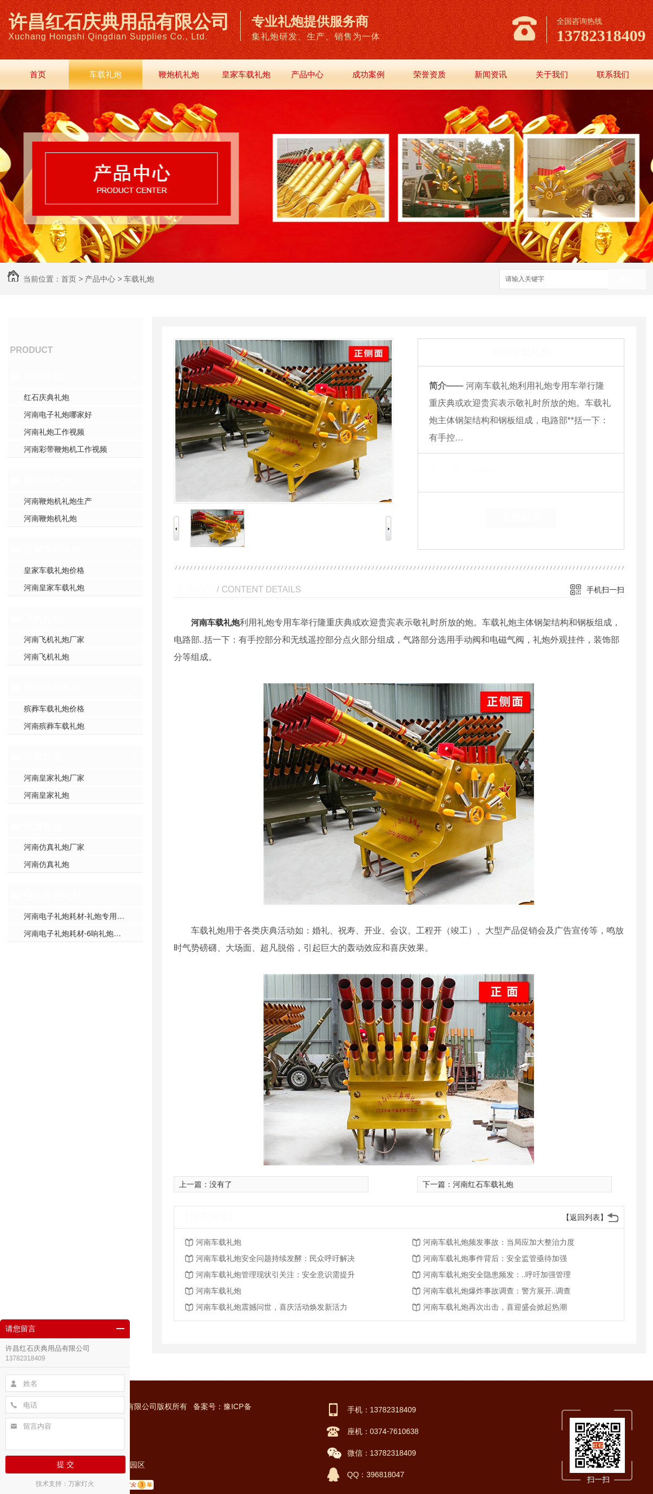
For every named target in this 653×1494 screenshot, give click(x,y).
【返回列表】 (585, 1217)
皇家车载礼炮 (246, 74)
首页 (38, 74)
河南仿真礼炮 (46, 864)
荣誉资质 (429, 74)
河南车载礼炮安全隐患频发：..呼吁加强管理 (497, 1274)
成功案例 (368, 74)
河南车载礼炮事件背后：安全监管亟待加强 (495, 1258)
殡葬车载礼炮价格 (54, 708)
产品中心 (307, 74)
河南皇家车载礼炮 (54, 587)
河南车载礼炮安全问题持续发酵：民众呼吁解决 (275, 1258)
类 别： (447, 469)
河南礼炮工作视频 (54, 432)
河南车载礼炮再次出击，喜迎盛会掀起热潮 (495, 1307)
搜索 (627, 279)
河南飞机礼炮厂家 (54, 639)
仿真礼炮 (43, 826)
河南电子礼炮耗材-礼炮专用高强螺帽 (83, 916)
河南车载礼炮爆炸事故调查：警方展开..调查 (497, 1290)
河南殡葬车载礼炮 (54, 726)
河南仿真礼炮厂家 (54, 847)
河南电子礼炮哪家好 (58, 414)
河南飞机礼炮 (46, 656)
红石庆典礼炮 (46, 397)
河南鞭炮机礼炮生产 (58, 501)
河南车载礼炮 (215, 622)
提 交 (65, 1464)
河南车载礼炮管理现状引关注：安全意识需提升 (275, 1274)
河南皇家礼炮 (46, 795)
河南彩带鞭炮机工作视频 (65, 449)
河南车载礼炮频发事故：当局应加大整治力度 (499, 1242)
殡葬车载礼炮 (53, 688)
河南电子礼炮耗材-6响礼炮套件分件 (83, 933)
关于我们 (552, 74)
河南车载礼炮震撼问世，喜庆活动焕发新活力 (271, 1307)
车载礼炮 (105, 74)
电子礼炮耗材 (53, 895)
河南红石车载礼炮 (483, 1184)
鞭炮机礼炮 (179, 74)
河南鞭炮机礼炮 (50, 518)
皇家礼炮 (43, 757)
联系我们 (613, 74)
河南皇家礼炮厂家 (54, 777)
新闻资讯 (490, 74)
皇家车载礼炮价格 (54, 570)
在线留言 (521, 517)
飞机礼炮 (43, 618)
